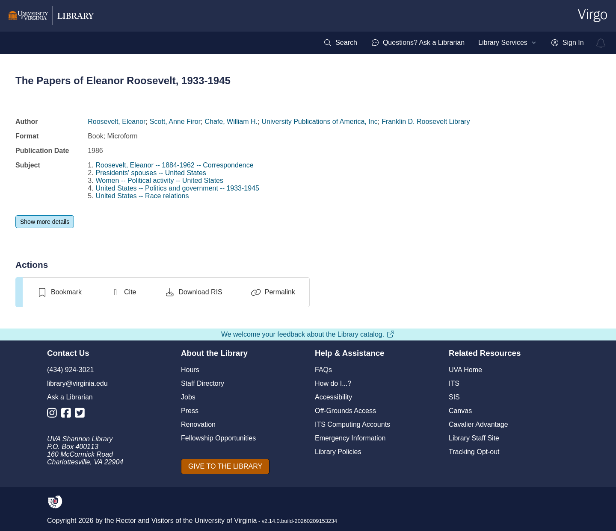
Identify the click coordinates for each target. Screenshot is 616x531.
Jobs (188, 397)
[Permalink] (272, 292)
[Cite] (123, 292)
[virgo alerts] (601, 43)
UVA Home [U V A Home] (465, 369)
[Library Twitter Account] (82, 414)
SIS (454, 397)
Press (189, 410)
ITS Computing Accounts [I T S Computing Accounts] (352, 424)
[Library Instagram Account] (54, 414)
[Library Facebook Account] (68, 414)
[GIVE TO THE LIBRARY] (225, 466)
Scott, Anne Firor (175, 121)
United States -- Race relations (142, 195)
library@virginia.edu (77, 383)
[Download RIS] (193, 292)
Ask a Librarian (70, 397)
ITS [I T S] (454, 383)
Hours (190, 369)
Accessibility (333, 397)
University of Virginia (226, 520)
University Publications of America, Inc (319, 121)
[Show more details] (44, 221)
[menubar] (453, 43)
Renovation (198, 424)
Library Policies (338, 451)
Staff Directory (202, 383)
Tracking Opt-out (474, 451)
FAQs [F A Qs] (323, 369)
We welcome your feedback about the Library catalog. (308, 334)
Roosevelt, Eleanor (116, 121)
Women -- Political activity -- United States (159, 180)
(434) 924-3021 (70, 369)
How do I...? (333, 383)
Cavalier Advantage (478, 424)
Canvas (460, 410)
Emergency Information (350, 438)
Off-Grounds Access (345, 410)
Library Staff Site (474, 438)
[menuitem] (340, 43)
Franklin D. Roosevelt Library (426, 121)
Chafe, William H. (231, 121)
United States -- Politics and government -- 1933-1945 (177, 188)
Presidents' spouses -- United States (151, 172)
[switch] (59, 292)
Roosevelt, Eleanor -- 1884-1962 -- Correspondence (175, 165)
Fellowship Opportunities (218, 438)
